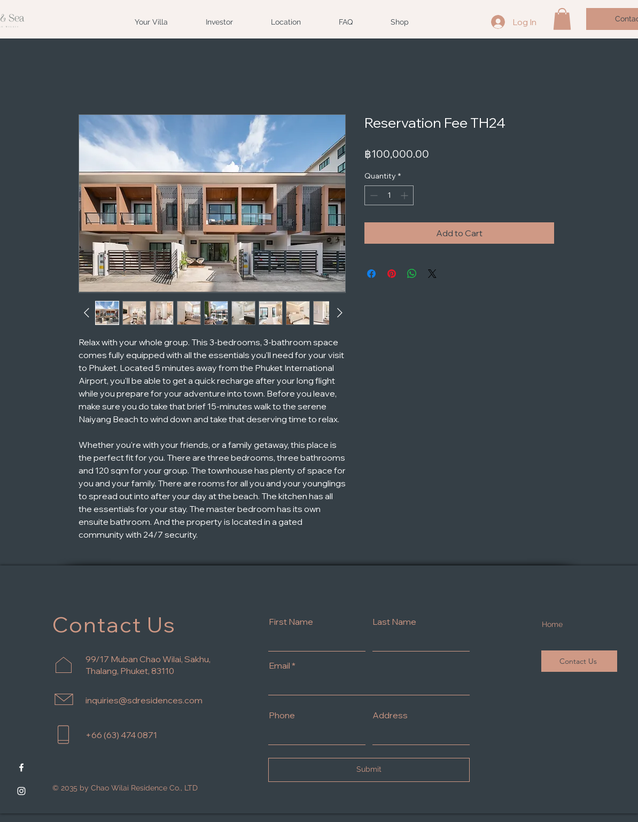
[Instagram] (21, 791)
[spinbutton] (389, 195)
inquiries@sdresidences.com (144, 700)
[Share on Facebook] (371, 273)
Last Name (394, 621)
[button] (562, 19)
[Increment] (405, 195)
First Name (291, 621)
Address (390, 715)
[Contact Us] (579, 661)
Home (552, 624)
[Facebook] (21, 767)
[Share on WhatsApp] (412, 273)
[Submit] (369, 770)
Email (279, 665)
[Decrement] (372, 195)
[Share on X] (432, 273)
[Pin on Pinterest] (391, 273)
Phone (282, 715)
